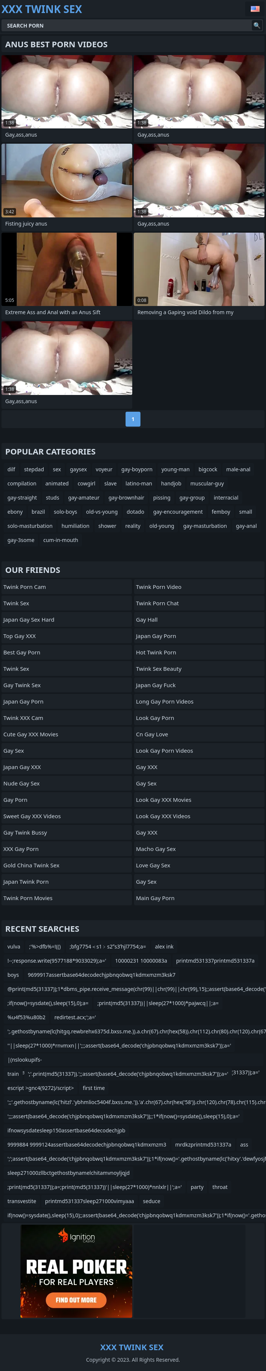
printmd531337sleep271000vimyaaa (89, 1201)
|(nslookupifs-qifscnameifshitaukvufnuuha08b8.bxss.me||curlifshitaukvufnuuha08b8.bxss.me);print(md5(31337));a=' (133, 1061)
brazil (38, 511)
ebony (15, 511)
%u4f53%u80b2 (26, 1017)
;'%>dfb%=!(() (45, 946)
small (245, 511)
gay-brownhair (126, 497)
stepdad (34, 469)
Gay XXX (146, 767)
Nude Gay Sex (21, 783)
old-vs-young (102, 511)
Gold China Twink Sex (31, 865)
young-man (175, 469)
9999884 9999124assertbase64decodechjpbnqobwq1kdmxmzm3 (86, 1144)
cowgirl (86, 483)
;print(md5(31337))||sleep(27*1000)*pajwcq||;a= (158, 1003)
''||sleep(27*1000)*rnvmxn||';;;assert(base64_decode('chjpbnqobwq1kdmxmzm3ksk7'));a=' (119, 1045)
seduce (151, 1201)
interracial (226, 497)
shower (107, 525)
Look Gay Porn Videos (164, 750)
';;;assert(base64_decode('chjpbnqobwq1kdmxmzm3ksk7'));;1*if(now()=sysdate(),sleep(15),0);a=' (123, 1116)
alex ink (164, 946)
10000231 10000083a (141, 960)
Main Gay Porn (155, 898)
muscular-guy (207, 483)
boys (13, 974)
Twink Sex (16, 603)
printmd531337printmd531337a (215, 960)
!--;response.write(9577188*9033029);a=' (56, 960)
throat (220, 1186)
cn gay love (152, 734)
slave (110, 483)
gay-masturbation (205, 525)
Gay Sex (13, 750)
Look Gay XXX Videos (163, 816)
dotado (135, 511)
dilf (11, 469)
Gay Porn (15, 799)
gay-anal (246, 525)
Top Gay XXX (19, 636)
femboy (221, 511)
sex (57, 469)
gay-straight (22, 497)
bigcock (208, 469)
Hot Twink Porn (156, 652)
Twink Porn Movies (28, 898)
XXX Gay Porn (21, 848)
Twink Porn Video (158, 586)
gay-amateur (83, 497)
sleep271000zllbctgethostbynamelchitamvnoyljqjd (68, 1172)
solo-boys (65, 511)
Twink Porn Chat (157, 603)
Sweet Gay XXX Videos (32, 816)
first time (94, 1087)
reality (132, 525)
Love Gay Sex (153, 865)
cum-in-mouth (60, 539)
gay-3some (20, 539)
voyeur (104, 469)
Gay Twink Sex (22, 685)
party (197, 1186)
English (255, 8)
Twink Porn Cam (24, 586)
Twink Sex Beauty (158, 668)
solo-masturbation (30, 525)
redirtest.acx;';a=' (75, 1017)
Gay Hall (147, 619)
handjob (171, 483)
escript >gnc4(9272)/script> (40, 1087)
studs (52, 497)
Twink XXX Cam (23, 717)
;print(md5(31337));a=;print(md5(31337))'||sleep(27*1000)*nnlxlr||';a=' (94, 1186)
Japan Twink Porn (26, 881)
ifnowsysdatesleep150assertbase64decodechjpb (66, 1130)
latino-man (139, 483)
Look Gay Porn (155, 717)
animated (57, 483)
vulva (13, 946)
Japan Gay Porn (23, 701)
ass (244, 1144)
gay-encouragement (178, 511)
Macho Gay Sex (156, 848)
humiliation (75, 525)
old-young (161, 525)
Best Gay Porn (21, 652)
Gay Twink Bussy (25, 832)
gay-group (192, 497)
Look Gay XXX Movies (163, 799)
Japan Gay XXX (22, 767)
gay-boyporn (137, 469)
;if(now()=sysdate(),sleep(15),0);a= (47, 1003)
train (13, 1073)
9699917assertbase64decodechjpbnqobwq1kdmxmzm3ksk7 (101, 974)
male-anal (238, 469)
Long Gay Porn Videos (165, 701)
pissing (162, 497)
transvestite (21, 1201)
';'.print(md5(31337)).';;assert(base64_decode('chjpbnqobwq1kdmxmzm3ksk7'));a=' (128, 1073)
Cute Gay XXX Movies (30, 734)
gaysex (78, 469)
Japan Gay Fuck (155, 685)
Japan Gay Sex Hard (28, 619)
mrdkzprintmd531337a (203, 1144)
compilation (22, 483)
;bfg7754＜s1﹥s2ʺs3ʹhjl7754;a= (108, 946)
